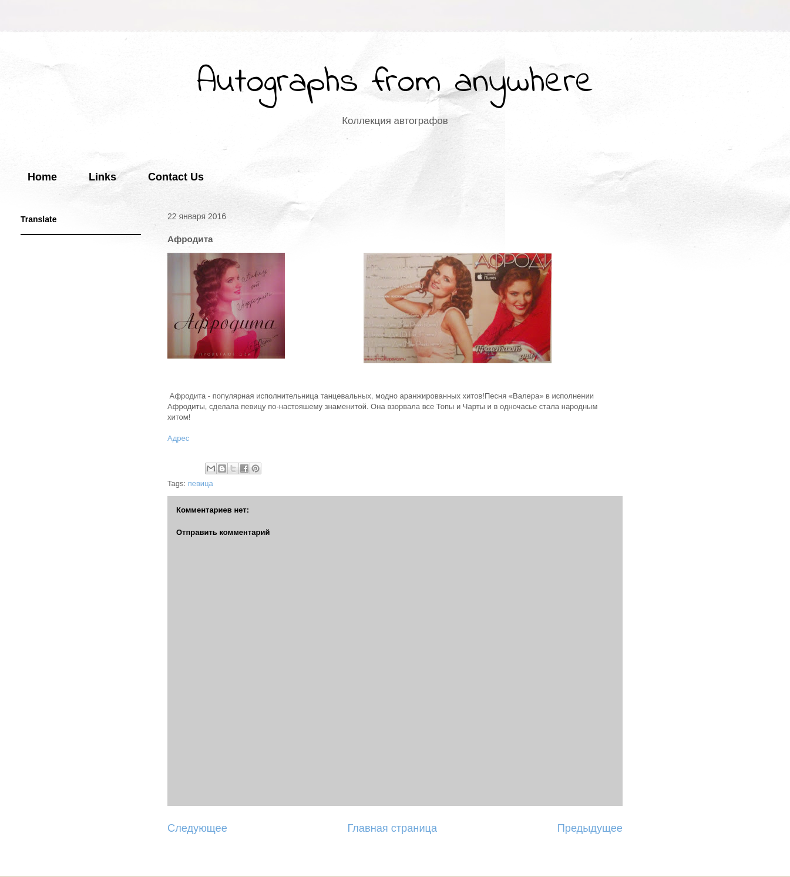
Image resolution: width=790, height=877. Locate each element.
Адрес (178, 438)
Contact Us (176, 177)
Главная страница (392, 828)
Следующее (197, 828)
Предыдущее (590, 828)
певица (200, 483)
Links (102, 177)
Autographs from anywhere (395, 82)
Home (42, 177)
